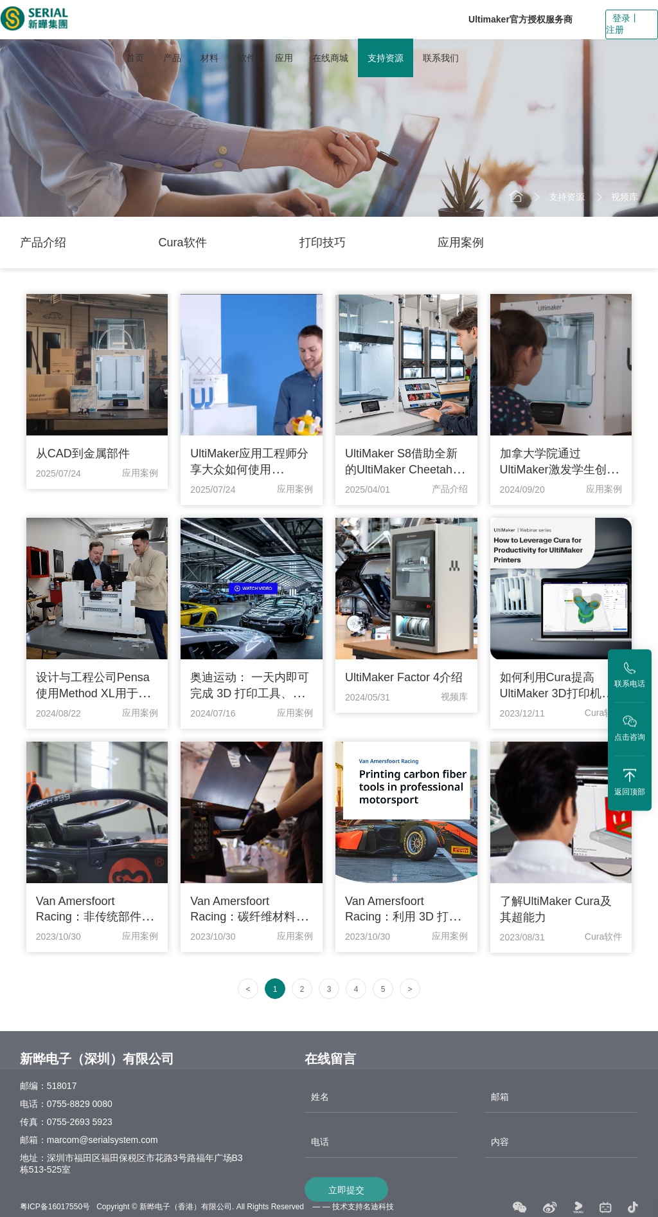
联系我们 (441, 58)
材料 (209, 58)
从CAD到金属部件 (83, 453)
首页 (135, 58)
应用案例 (461, 242)
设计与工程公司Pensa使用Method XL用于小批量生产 (93, 693)
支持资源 (386, 58)
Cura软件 (183, 242)
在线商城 (330, 58)
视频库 (624, 197)
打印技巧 (322, 242)
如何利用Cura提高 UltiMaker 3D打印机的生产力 (556, 693)
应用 (284, 58)
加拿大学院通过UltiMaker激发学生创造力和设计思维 (559, 469)
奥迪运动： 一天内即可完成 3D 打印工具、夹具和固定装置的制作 (249, 693)
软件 (247, 58)
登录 (621, 18)
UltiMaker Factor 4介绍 (404, 677)
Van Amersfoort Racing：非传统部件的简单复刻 (94, 917)
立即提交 (346, 1199)
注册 (615, 29)
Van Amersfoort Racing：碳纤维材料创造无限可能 (248, 917)
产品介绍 (43, 242)
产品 (172, 58)
